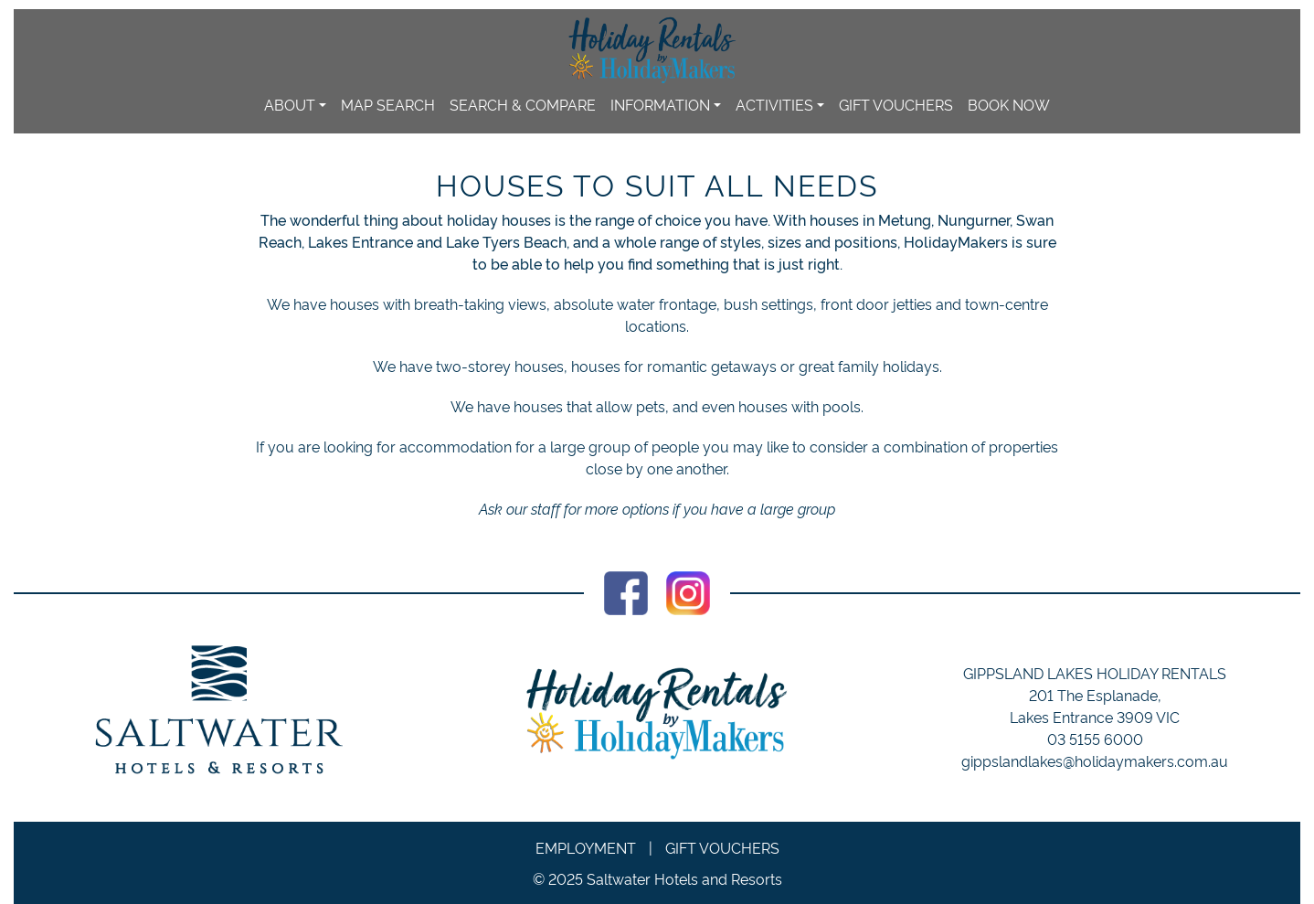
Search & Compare (523, 104)
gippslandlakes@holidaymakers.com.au (1094, 760)
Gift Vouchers (896, 104)
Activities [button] (774, 104)
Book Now (1009, 104)
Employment (585, 847)
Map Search (388, 104)
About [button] (289, 104)
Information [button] (660, 104)
